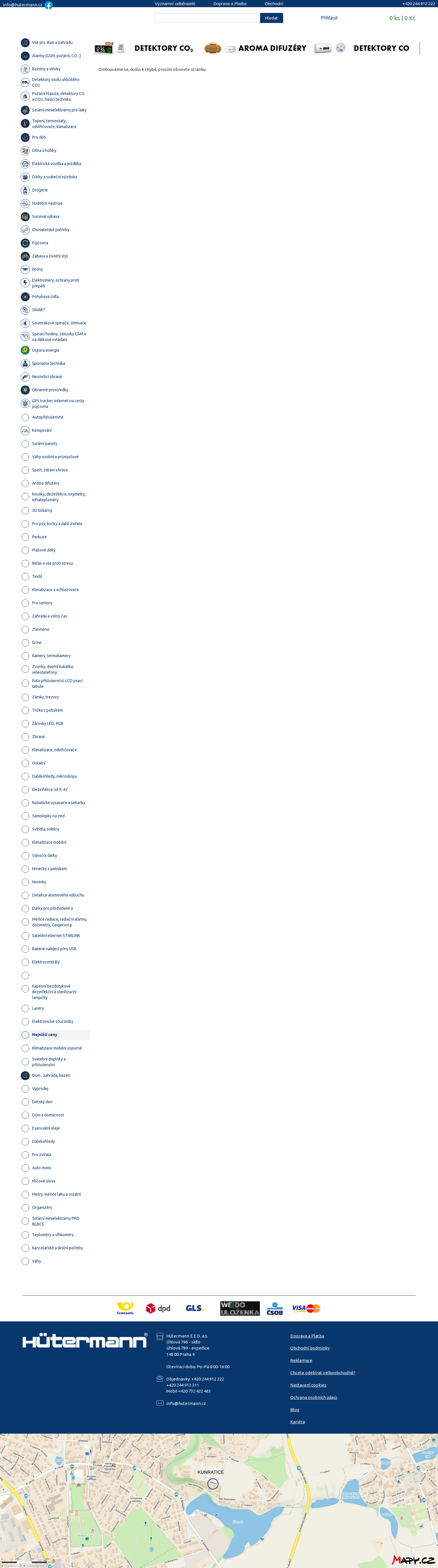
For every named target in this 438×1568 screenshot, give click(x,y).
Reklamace (301, 1360)
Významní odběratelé (175, 3)
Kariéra (297, 1421)
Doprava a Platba (230, 3)
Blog (294, 1409)
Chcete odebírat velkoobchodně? (322, 1372)
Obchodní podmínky (310, 1348)
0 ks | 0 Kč (402, 18)
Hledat (271, 18)
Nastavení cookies (308, 1385)
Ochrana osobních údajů (313, 1397)
